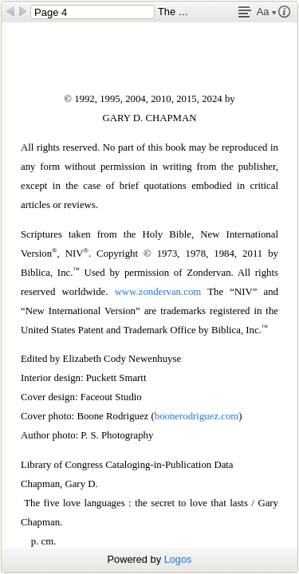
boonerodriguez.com (197, 416)
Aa (267, 12)
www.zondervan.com (158, 291)
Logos (178, 559)
